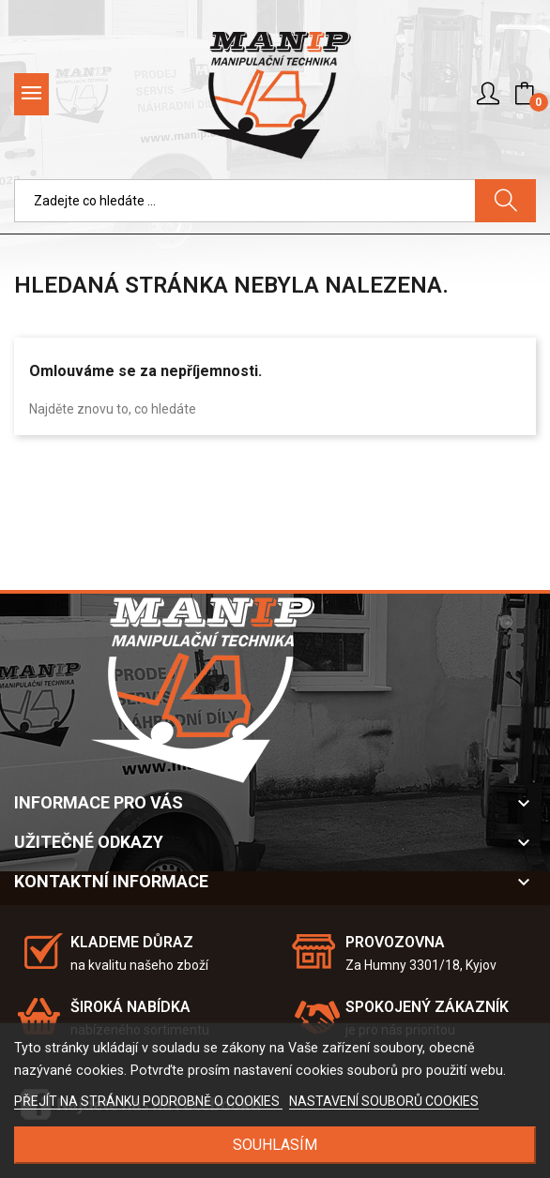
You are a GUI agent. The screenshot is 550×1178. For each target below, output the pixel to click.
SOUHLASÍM (275, 1145)
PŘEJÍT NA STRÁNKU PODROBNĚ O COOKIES (148, 1101)
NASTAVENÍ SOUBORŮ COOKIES (384, 1101)
